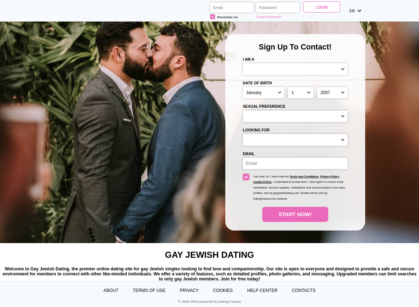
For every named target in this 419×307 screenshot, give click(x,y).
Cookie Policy (262, 181)
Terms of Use (149, 290)
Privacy (189, 290)
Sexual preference (264, 106)
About (110, 290)
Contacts (304, 290)
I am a (248, 59)
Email (249, 154)
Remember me (224, 16)
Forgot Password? (269, 17)
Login (321, 7)
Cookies (223, 290)
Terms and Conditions (304, 176)
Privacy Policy (329, 176)
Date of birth (257, 83)
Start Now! (295, 214)
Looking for (256, 130)
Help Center (262, 290)
